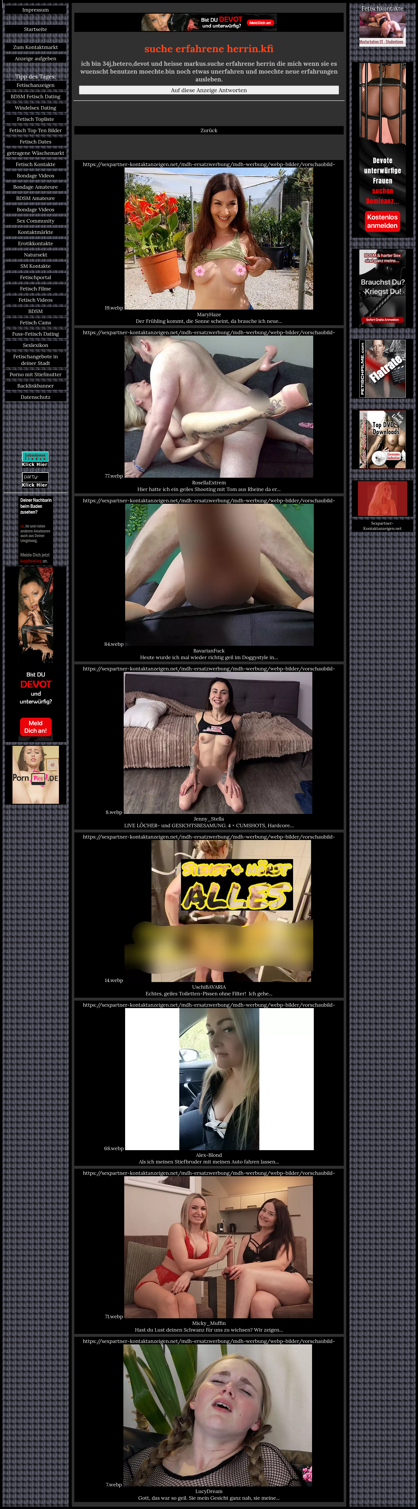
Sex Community (35, 220)
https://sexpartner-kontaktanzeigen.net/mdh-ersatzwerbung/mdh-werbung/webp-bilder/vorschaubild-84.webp (209, 579)
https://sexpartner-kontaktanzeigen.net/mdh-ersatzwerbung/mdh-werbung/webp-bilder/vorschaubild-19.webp (209, 242)
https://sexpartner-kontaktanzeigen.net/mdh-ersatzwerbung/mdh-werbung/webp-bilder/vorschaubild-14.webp (209, 915)
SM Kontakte (35, 266)
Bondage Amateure (35, 186)
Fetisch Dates (35, 141)
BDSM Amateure (35, 198)
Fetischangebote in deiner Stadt (35, 359)
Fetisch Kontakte (35, 164)
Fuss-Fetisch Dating (35, 333)
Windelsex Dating (35, 107)
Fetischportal (35, 277)
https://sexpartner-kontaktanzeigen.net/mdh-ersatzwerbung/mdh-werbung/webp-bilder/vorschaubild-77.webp (209, 410)
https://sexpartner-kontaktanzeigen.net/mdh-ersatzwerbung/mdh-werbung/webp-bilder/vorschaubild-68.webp (209, 1083)
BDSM (35, 311)
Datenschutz (36, 397)
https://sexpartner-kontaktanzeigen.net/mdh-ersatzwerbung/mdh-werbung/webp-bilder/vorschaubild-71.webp (209, 1251)
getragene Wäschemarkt (35, 153)
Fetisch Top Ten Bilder (35, 130)
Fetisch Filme (35, 288)
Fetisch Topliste (35, 119)
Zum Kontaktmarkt (35, 47)
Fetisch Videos (36, 300)
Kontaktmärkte (35, 232)
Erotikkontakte (35, 243)
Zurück (209, 130)
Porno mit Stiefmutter (36, 374)
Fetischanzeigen (36, 85)
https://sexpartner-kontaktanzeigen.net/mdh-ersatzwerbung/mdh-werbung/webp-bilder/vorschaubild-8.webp (209, 747)
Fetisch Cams (35, 322)
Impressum (35, 9)
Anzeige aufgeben (35, 58)
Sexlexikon (35, 345)
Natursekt (35, 254)
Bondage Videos (35, 175)
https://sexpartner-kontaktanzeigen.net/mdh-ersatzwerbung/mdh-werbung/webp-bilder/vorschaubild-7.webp (209, 1419)
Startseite (35, 29)
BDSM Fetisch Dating (35, 96)
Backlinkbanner (35, 385)
